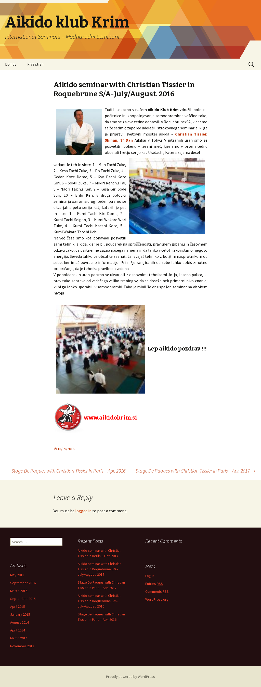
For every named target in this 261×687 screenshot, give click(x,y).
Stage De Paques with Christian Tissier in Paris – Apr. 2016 (65, 470)
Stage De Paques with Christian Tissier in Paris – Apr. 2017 (196, 470)
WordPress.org (156, 599)
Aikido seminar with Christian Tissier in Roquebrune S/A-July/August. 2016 (99, 601)
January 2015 (20, 614)
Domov (10, 64)
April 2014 (17, 630)
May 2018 (17, 575)
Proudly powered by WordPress (130, 676)
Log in (149, 575)
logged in (83, 510)
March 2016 (18, 590)
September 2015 (23, 598)
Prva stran (35, 64)
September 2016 (23, 583)
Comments (157, 591)
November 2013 (22, 646)
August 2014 (19, 622)
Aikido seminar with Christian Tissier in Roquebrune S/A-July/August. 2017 (99, 569)
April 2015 (17, 606)
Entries (154, 583)
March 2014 (18, 638)
